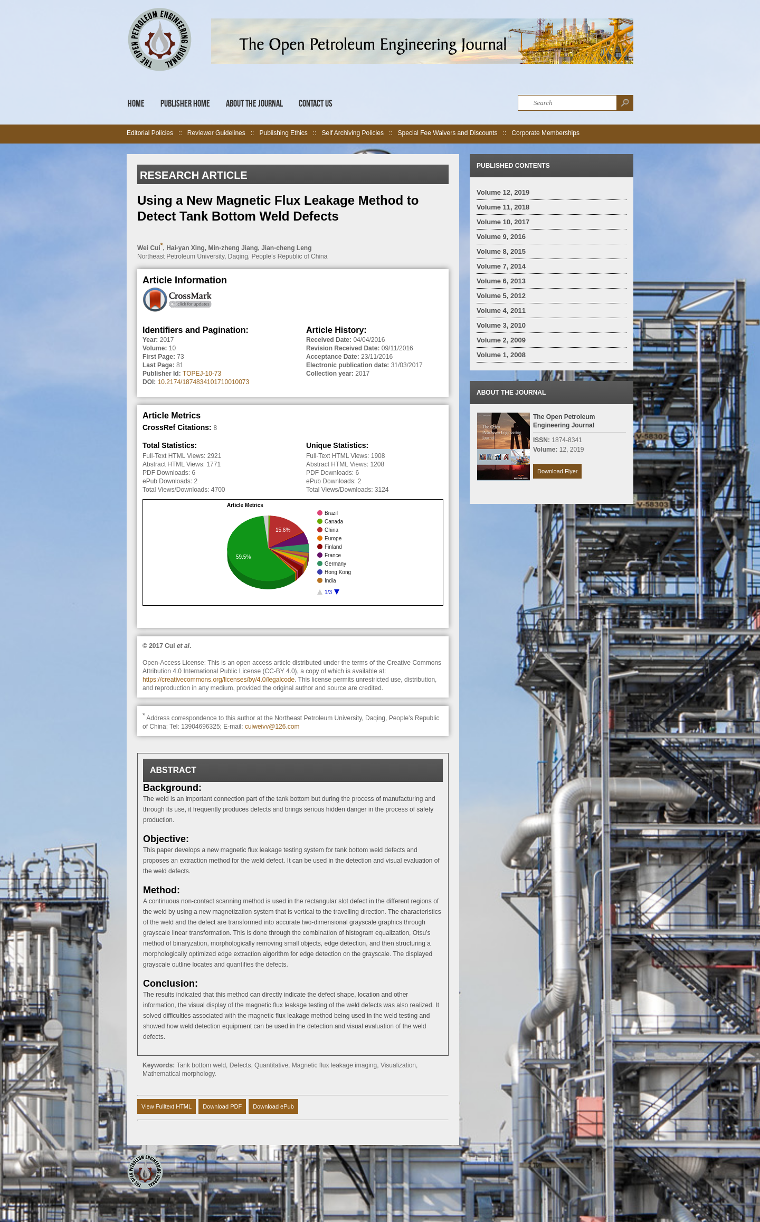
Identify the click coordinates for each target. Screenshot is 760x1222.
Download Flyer (557, 471)
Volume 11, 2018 (503, 207)
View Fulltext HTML (166, 1106)
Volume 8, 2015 (501, 251)
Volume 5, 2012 (501, 296)
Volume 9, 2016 (501, 237)
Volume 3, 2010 (501, 325)
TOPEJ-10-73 (202, 373)
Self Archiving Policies (353, 133)
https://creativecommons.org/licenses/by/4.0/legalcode (218, 679)
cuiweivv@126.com (272, 726)
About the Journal (254, 103)
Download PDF (222, 1106)
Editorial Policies (150, 133)
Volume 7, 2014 (501, 266)
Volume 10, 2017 (503, 222)
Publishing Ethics (283, 133)
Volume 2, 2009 (501, 340)
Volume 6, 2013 (501, 281)
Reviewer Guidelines (216, 133)
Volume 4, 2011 (501, 310)
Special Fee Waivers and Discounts (448, 133)
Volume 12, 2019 (503, 192)
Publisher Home (185, 103)
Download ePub (273, 1106)
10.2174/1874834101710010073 (204, 382)
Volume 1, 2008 (501, 355)
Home (136, 103)
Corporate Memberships (545, 133)
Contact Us (315, 103)
